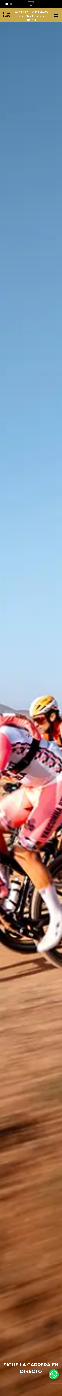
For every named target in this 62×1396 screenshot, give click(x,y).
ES (11, 4)
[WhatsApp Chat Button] (54, 1374)
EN (6, 4)
